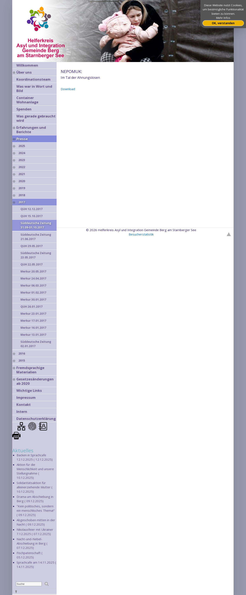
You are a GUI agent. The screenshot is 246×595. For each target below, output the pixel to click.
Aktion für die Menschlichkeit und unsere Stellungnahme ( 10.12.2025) (35, 471)
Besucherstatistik (141, 234)
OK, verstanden (223, 23)
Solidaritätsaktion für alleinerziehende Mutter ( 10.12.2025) (34, 487)
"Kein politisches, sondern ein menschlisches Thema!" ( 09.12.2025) (36, 510)
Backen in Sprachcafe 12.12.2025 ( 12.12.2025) (35, 457)
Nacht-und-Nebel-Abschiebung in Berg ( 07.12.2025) (32, 543)
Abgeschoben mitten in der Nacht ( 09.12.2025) (36, 522)
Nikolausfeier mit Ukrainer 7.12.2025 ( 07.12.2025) (35, 531)
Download (68, 89)
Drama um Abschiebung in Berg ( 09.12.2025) (35, 499)
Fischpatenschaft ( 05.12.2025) (29, 555)
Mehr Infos (223, 18)
